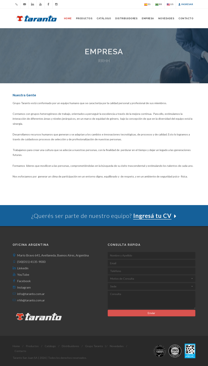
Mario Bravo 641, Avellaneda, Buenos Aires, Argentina (53, 255)
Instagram (24, 287)
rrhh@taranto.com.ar (31, 300)
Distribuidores (126, 18)
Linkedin (22, 268)
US (170, 4)
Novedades (166, 18)
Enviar (151, 313)
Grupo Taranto (94, 346)
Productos (32, 346)
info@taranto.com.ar (31, 294)
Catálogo (104, 18)
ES (147, 4)
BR (158, 4)
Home (68, 18)
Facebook (24, 281)
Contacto (185, 18)
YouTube (23, 274)
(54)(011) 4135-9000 (31, 261)
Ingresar (185, 4)
